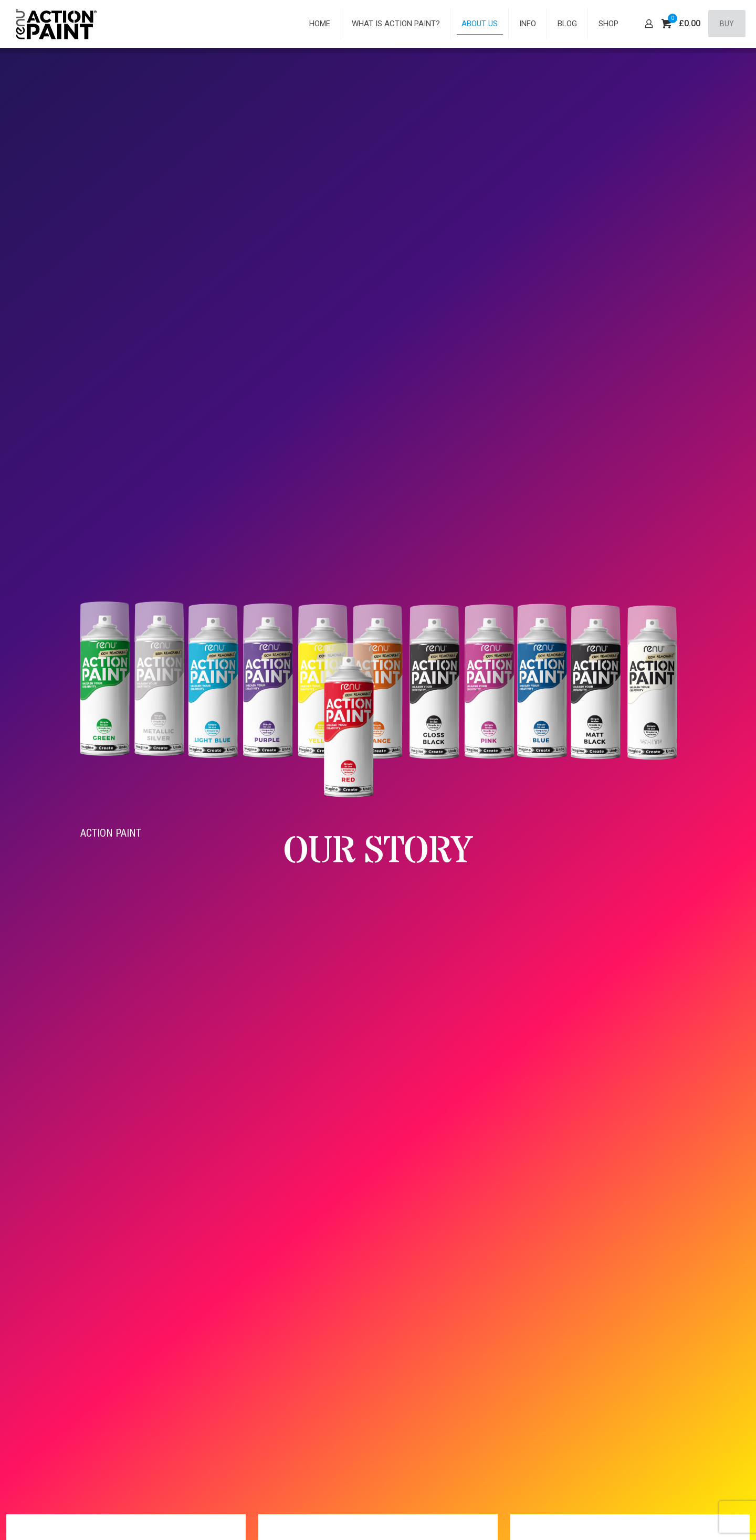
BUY (727, 23)
